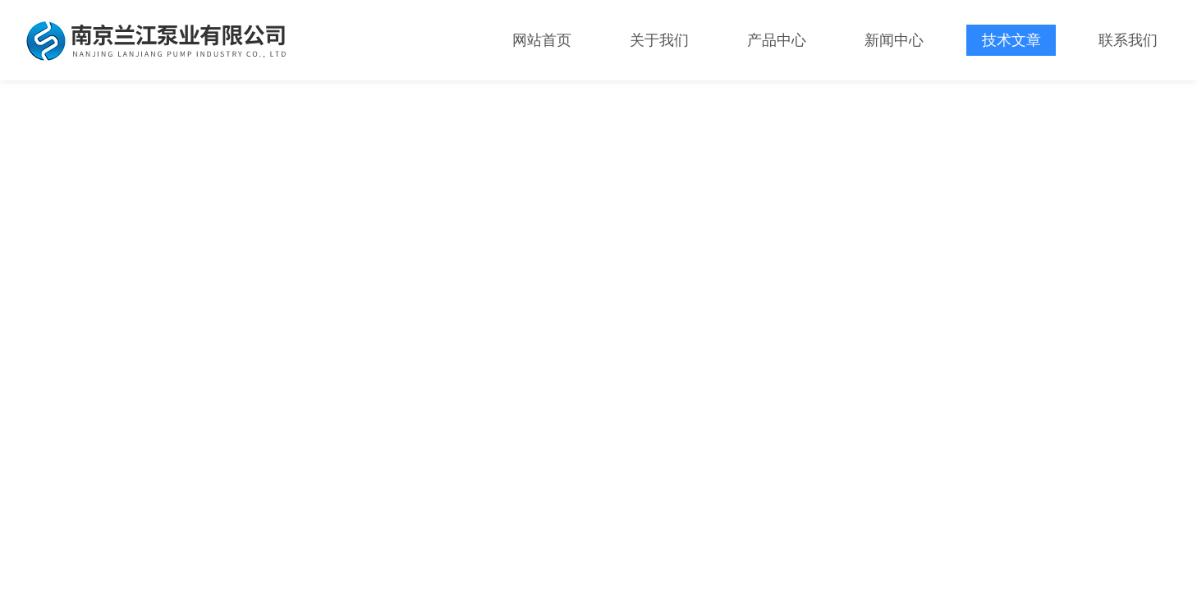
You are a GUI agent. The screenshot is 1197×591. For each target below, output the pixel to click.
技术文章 (1011, 40)
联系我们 (1128, 40)
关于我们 (659, 40)
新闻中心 (894, 40)
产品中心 (776, 40)
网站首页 (541, 40)
